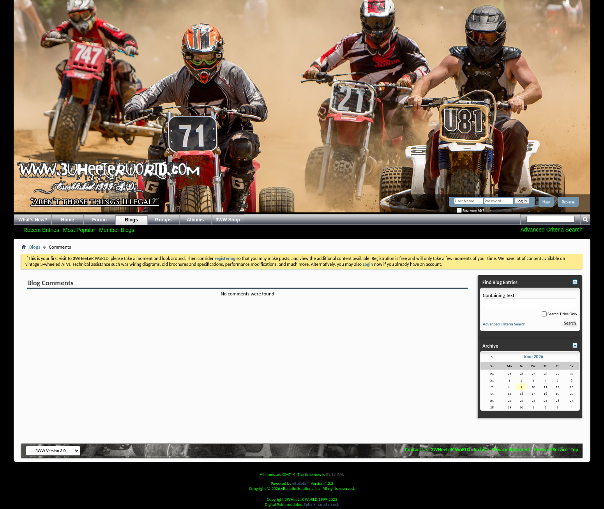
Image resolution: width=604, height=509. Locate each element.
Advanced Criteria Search (551, 229)
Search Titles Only (559, 313)
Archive (481, 449)
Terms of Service (550, 449)
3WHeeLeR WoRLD (450, 449)
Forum (99, 220)
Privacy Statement (511, 449)
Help (546, 202)
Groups (163, 220)
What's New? (32, 220)
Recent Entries (41, 230)
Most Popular (79, 230)
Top (574, 449)
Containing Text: (529, 300)
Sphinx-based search (321, 504)
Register (568, 202)
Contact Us (416, 449)
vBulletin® (301, 483)
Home (67, 220)
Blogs (131, 220)
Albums (195, 220)
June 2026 (533, 356)
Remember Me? (470, 210)
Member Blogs (116, 230)
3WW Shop (227, 220)
